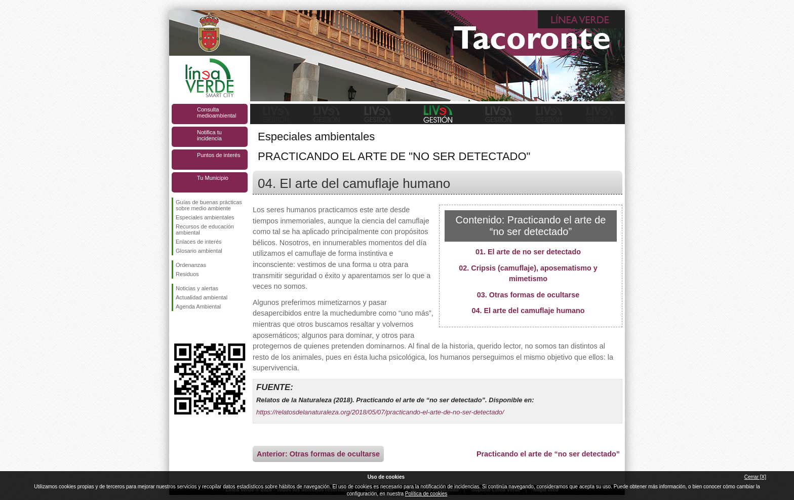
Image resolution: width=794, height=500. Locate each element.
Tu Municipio (212, 178)
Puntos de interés (219, 155)
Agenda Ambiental (198, 306)
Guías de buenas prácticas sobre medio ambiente (209, 205)
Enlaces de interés (199, 242)
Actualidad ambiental (201, 297)
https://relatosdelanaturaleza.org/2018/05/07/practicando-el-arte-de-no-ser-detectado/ (380, 412)
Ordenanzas (191, 265)
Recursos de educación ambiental (205, 229)
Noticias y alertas (197, 288)
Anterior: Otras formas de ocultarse (318, 454)
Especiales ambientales (205, 217)
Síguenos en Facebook (178, 327)
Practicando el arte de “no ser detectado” (548, 454)
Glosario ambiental (199, 251)
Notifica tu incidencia (209, 135)
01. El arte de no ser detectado (528, 252)
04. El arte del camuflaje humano (527, 310)
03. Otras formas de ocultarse (528, 295)
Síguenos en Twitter (194, 327)
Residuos (187, 274)
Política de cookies (426, 493)
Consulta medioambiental (216, 112)
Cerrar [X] (755, 477)
